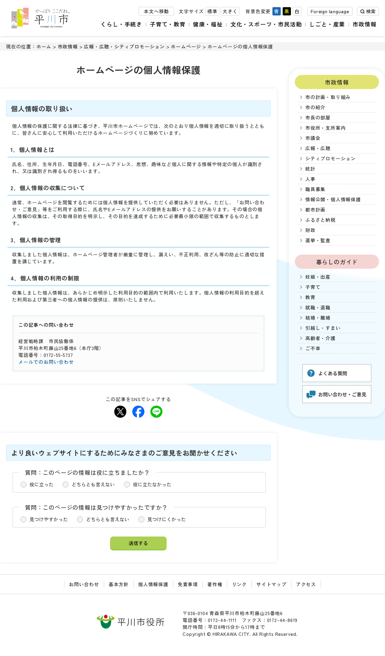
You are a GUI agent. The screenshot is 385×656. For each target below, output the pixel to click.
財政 (310, 230)
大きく (230, 11)
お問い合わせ (84, 584)
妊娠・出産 (318, 276)
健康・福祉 (209, 24)
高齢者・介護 (320, 338)
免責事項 (188, 584)
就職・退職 (318, 307)
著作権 (214, 584)
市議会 (312, 138)
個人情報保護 (153, 584)
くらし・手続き (123, 24)
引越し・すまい (323, 327)
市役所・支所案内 (325, 127)
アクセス (306, 584)
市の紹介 (315, 107)
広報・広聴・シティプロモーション (124, 46)
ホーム (43, 46)
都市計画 (315, 209)
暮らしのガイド (337, 262)
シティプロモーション (330, 158)
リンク (239, 584)
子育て (312, 286)
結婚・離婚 (318, 317)
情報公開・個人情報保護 (333, 199)
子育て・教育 (169, 24)
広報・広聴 (318, 148)
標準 (212, 11)
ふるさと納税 (320, 219)
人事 (310, 178)
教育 (310, 297)
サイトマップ (271, 584)
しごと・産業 (328, 24)
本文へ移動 (156, 11)
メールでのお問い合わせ (46, 361)
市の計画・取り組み (328, 97)
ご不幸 (312, 348)
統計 (310, 168)
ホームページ (186, 46)
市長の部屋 (318, 117)
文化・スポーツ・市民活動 (267, 24)
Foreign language (330, 11)
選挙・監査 (318, 240)
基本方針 (119, 584)
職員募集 (315, 189)
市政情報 (365, 24)
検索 (371, 11)
